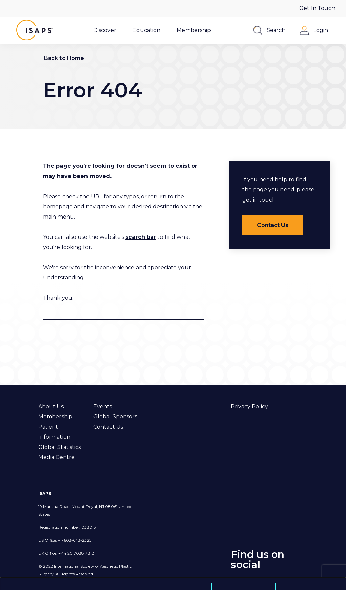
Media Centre (56, 457)
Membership (55, 416)
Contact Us (108, 427)
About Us (51, 406)
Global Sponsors (115, 416)
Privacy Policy (249, 406)
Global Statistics (59, 447)
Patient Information (54, 432)
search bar (140, 237)
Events (102, 406)
